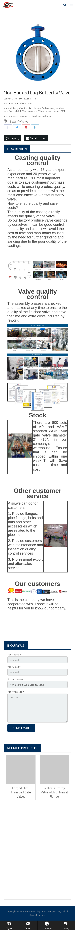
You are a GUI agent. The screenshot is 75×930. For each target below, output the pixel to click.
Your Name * (14, 654)
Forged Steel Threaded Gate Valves (21, 792)
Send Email (36, 138)
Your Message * (15, 691)
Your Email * (14, 666)
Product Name (15, 679)
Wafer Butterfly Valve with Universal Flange (54, 792)
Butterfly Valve (19, 121)
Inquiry (12, 138)
